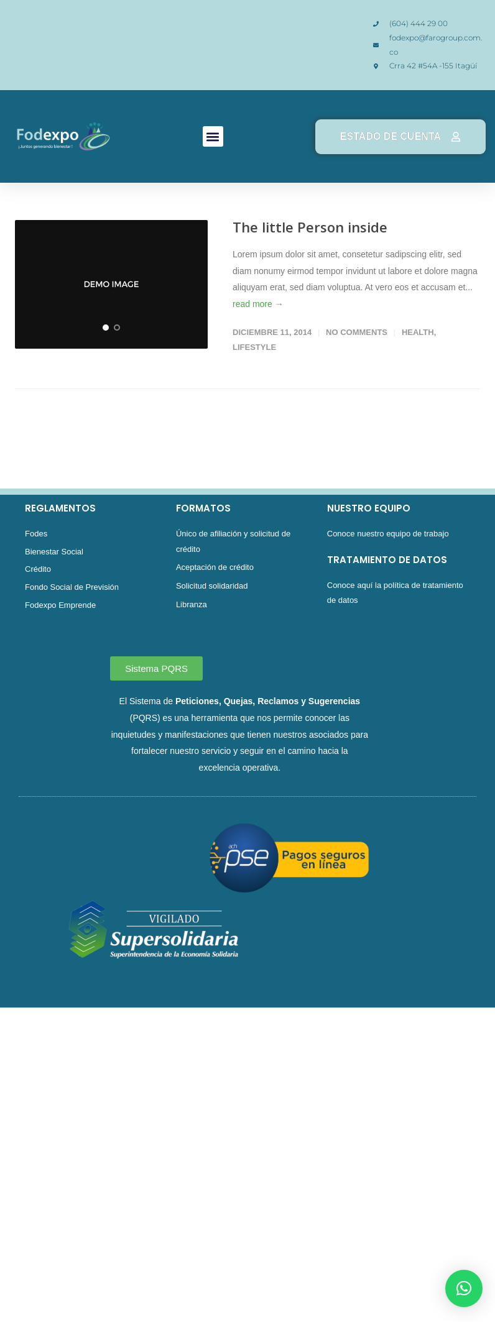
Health (418, 332)
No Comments (356, 332)
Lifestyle (254, 347)
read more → (258, 304)
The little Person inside (310, 227)
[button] (213, 136)
